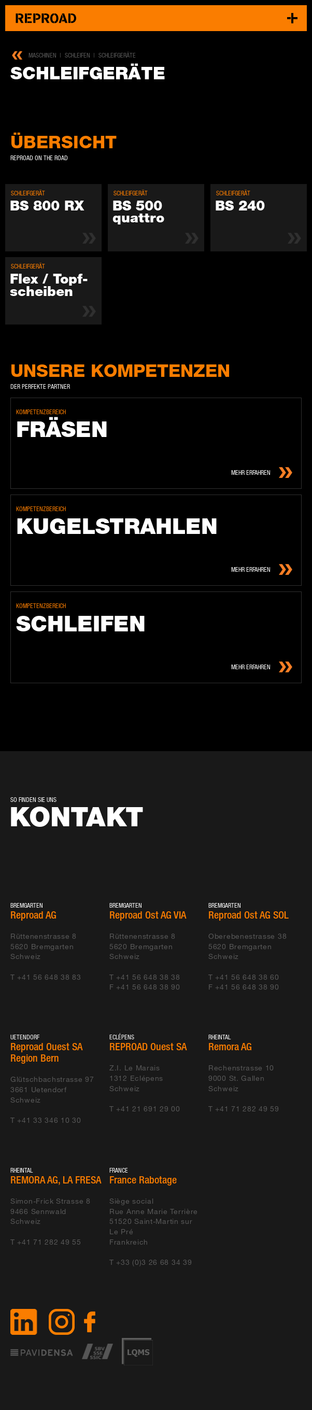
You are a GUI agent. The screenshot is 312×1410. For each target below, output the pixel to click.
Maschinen (42, 55)
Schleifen (77, 55)
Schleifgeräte (117, 55)
